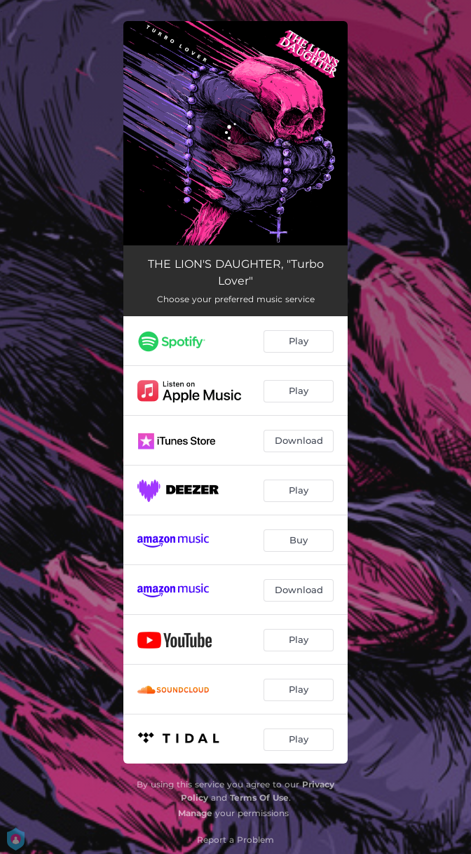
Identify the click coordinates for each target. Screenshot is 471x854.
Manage (195, 813)
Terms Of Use (259, 797)
